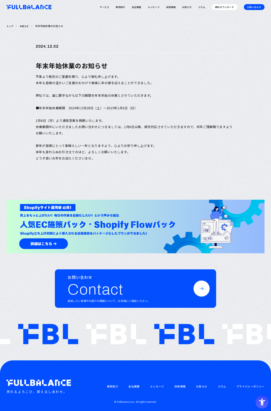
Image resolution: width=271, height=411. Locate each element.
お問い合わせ (254, 7)
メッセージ (154, 7)
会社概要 (136, 7)
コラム (201, 7)
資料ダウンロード (224, 7)
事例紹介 (120, 7)
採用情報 (171, 7)
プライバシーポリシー (250, 386)
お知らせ (187, 7)
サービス (104, 7)
